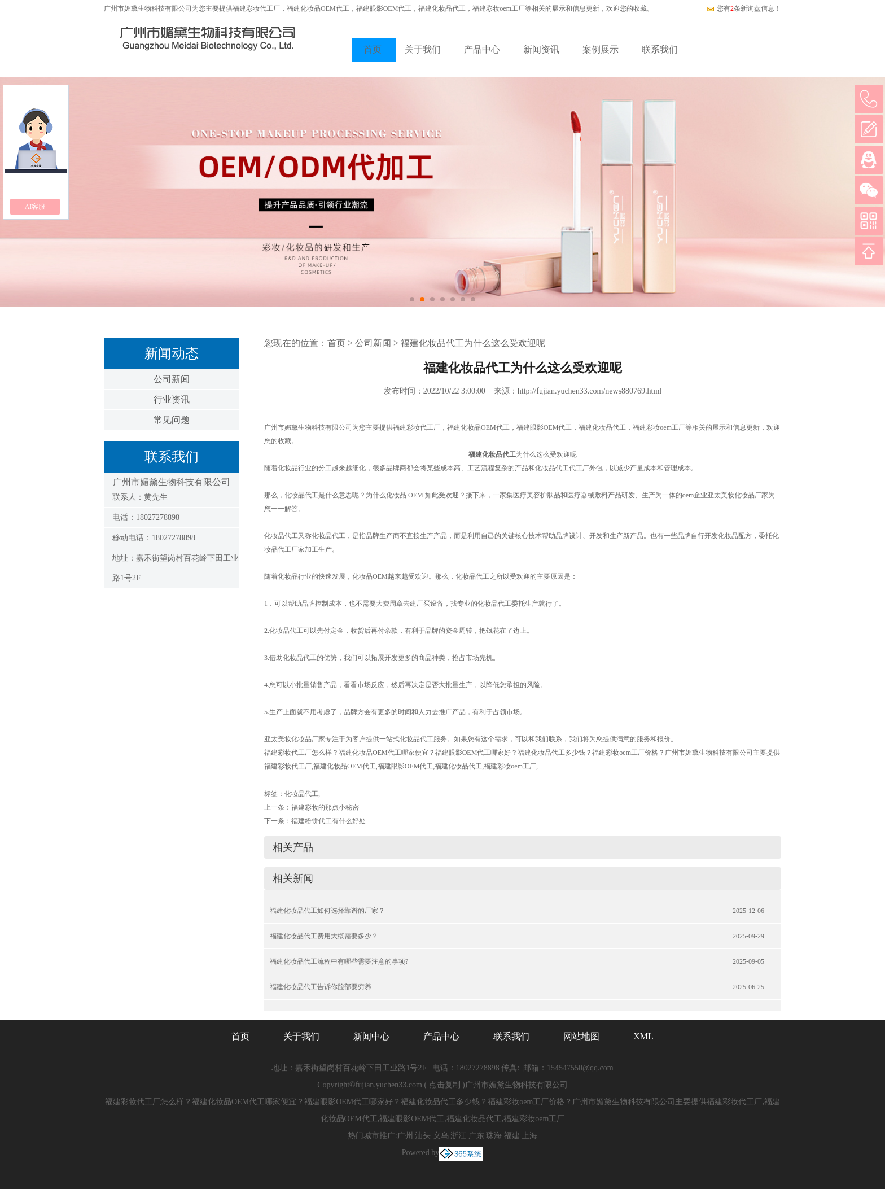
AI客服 (35, 207)
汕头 (423, 1135)
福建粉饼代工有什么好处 (328, 821)
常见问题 (172, 420)
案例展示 (600, 49)
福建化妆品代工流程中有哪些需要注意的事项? (339, 961)
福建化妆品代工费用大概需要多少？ (324, 936)
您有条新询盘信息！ (743, 8)
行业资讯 (172, 399)
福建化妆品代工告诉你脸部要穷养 (320, 987)
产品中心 (482, 49)
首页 (372, 49)
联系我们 (660, 49)
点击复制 (445, 1085)
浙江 (458, 1135)
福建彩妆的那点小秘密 (325, 807)
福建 (512, 1135)
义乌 (441, 1135)
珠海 (494, 1135)
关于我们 (423, 49)
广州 (405, 1135)
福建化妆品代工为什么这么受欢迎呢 (473, 343)
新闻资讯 (541, 49)
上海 (529, 1135)
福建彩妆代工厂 (256, 8)
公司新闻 (172, 379)
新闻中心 (371, 1036)
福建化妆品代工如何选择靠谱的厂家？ (327, 911)
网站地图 (581, 1036)
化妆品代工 (301, 794)
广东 (476, 1135)
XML (643, 1036)
